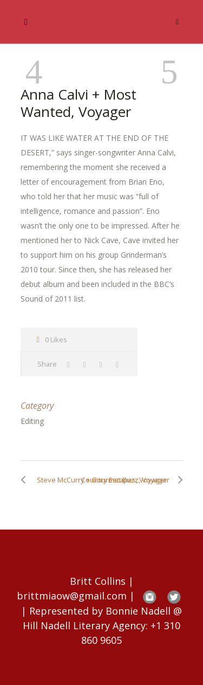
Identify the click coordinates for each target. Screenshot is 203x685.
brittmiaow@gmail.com (72, 595)
